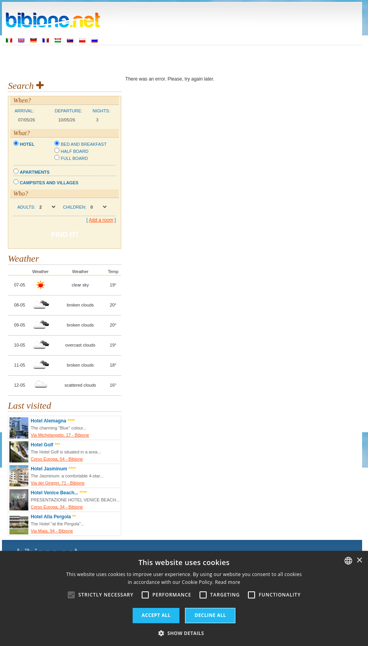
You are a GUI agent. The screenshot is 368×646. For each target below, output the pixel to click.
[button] (184, 633)
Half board (74, 151)
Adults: (26, 207)
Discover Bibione (256, 59)
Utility (295, 59)
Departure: (68, 110)
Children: (74, 207)
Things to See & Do (201, 59)
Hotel (27, 144)
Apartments (35, 172)
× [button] (359, 560)
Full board (74, 158)
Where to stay (150, 59)
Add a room (101, 220)
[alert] (184, 598)
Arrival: (24, 110)
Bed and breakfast (83, 144)
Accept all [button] (156, 615)
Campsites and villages (49, 182)
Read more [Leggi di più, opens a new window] (227, 582)
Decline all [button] (210, 615)
